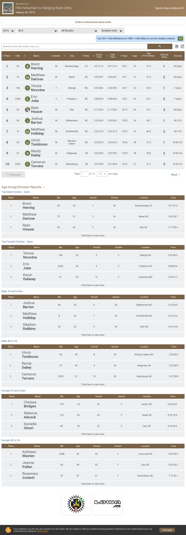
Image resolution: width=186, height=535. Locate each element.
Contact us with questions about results (93, 22)
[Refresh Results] (182, 46)
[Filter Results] (177, 46)
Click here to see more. (93, 235)
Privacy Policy (42, 531)
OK (180, 38)
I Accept (167, 530)
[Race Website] (9, 8)
